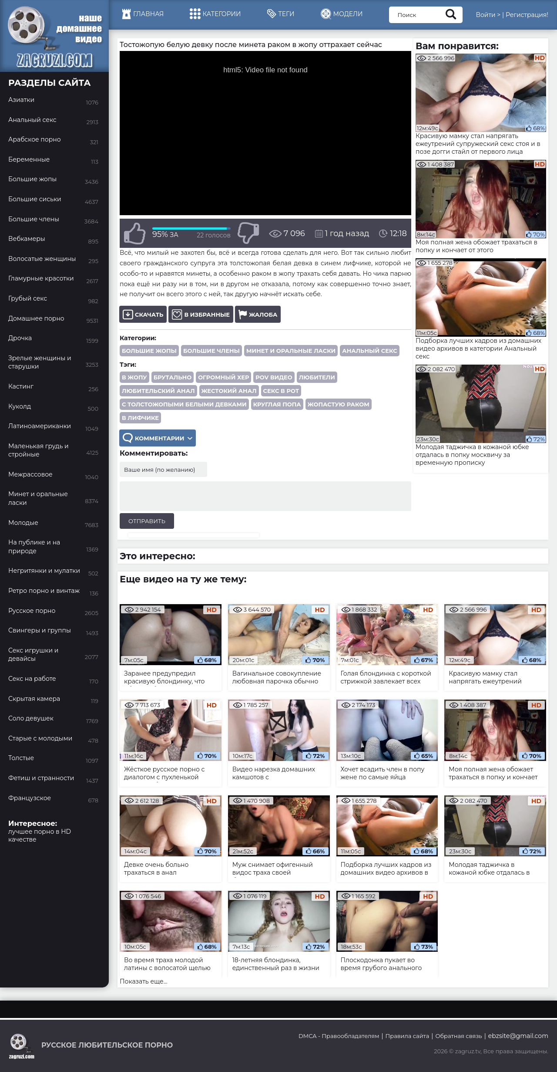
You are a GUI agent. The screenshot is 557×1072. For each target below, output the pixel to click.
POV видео (273, 377)
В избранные (201, 314)
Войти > (488, 15)
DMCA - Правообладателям (339, 1035)
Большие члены (211, 350)
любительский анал (158, 390)
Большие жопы (149, 350)
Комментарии (157, 438)
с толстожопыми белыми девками (184, 404)
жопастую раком (338, 404)
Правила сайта (407, 1035)
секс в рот (281, 390)
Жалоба (257, 314)
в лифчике (140, 417)
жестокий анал (229, 390)
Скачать (143, 314)
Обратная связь (458, 1035)
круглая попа (277, 404)
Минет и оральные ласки (291, 350)
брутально (172, 377)
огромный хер (223, 377)
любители (317, 377)
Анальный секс (369, 350)
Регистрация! (527, 15)
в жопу (134, 377)
